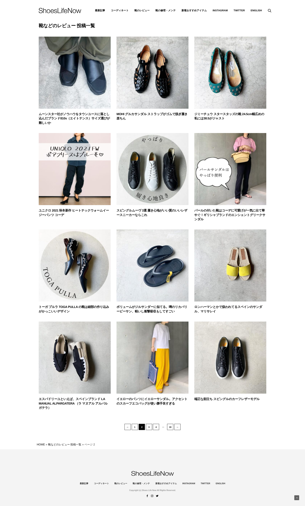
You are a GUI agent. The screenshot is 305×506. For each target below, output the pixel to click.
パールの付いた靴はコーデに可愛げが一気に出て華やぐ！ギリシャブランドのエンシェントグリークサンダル (229, 215)
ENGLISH (256, 10)
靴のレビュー (142, 10)
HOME (41, 444)
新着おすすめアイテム (194, 10)
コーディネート (120, 10)
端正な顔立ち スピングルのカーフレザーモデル (227, 399)
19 (170, 427)
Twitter (239, 10)
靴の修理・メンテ (165, 10)
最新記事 (100, 10)
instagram (220, 10)
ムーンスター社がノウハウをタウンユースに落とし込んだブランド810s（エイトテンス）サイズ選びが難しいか (74, 119)
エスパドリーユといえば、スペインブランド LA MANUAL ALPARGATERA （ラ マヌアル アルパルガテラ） (73, 404)
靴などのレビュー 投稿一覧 (65, 444)
